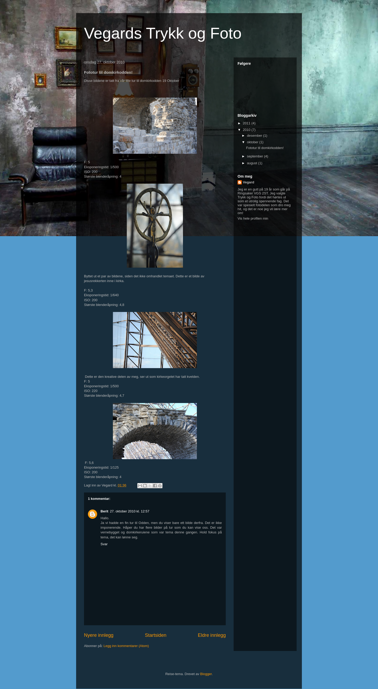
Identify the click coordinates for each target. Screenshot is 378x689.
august (252, 163)
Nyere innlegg (98, 635)
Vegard (248, 182)
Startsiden (155, 635)
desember (255, 135)
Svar (104, 544)
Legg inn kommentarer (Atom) (126, 646)
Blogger (206, 674)
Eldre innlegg (212, 635)
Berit (104, 511)
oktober (253, 142)
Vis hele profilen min (253, 218)
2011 (247, 123)
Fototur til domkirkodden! (265, 148)
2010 (247, 130)
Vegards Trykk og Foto (163, 33)
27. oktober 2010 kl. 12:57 (129, 511)
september (255, 156)
